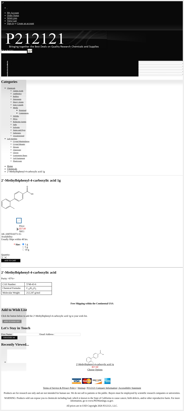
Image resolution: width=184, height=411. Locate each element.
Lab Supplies (12, 139)
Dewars (16, 147)
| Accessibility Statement (129, 388)
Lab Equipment (19, 158)
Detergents (17, 99)
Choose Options (95, 369)
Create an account (25, 23)
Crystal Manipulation (21, 141)
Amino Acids (18, 91)
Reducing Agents (19, 122)
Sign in (10, 23)
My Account (13, 13)
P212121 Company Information (102, 388)
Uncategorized (18, 136)
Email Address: (46, 334)
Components (24, 113)
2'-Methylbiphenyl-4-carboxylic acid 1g (95, 364)
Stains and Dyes (19, 130)
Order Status (13, 15)
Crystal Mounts (19, 144)
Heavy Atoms (18, 102)
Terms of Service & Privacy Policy (59, 388)
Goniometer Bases (20, 155)
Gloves (15, 152)
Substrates (17, 133)
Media (15, 108)
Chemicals (11, 88)
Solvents (16, 127)
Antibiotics (17, 93)
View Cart (12, 21)
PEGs (15, 119)
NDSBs (16, 116)
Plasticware (17, 161)
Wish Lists (12, 18)
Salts (15, 124)
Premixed (22, 110)
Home (10, 166)
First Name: (6, 334)
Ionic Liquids (18, 105)
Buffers (16, 96)
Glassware (17, 150)
